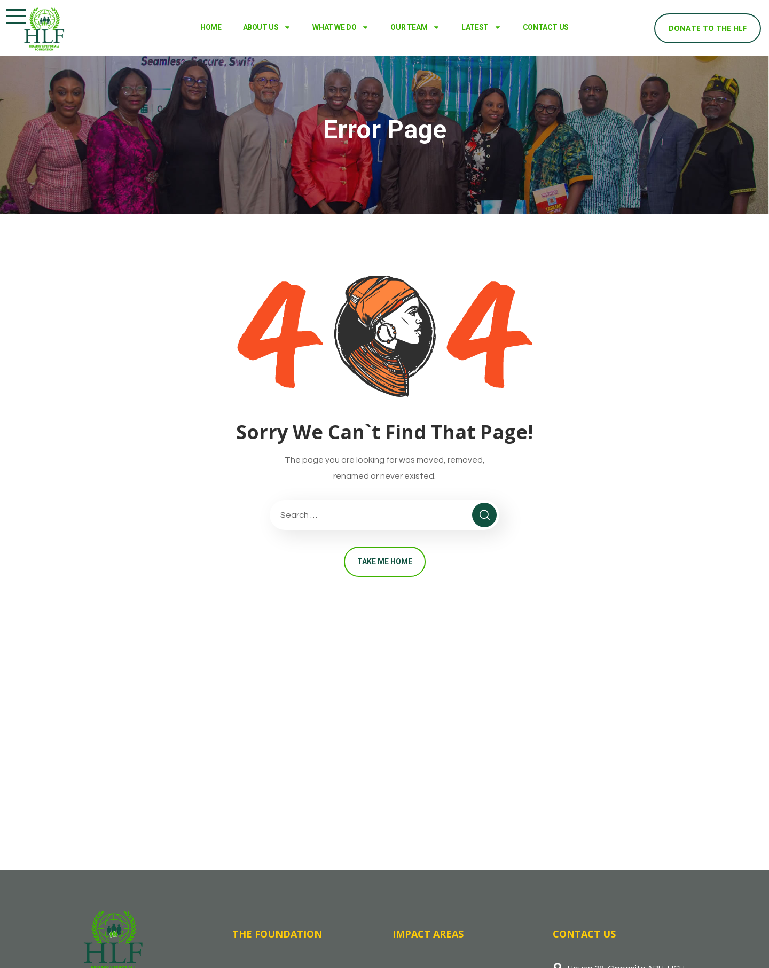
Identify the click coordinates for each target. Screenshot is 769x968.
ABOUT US (267, 27)
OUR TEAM (415, 27)
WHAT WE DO (340, 27)
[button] (16, 16)
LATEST (481, 27)
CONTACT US (546, 27)
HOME (210, 27)
